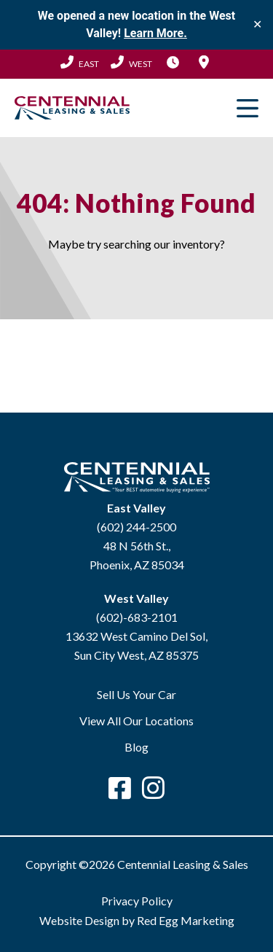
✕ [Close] (257, 25)
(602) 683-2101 (131, 62)
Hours (173, 62)
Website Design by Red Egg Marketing (136, 920)
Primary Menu (247, 108)
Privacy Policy (137, 901)
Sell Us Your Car (136, 694)
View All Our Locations (136, 720)
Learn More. (155, 33)
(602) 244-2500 (79, 62)
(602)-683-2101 (137, 617)
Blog (136, 747)
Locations (203, 62)
